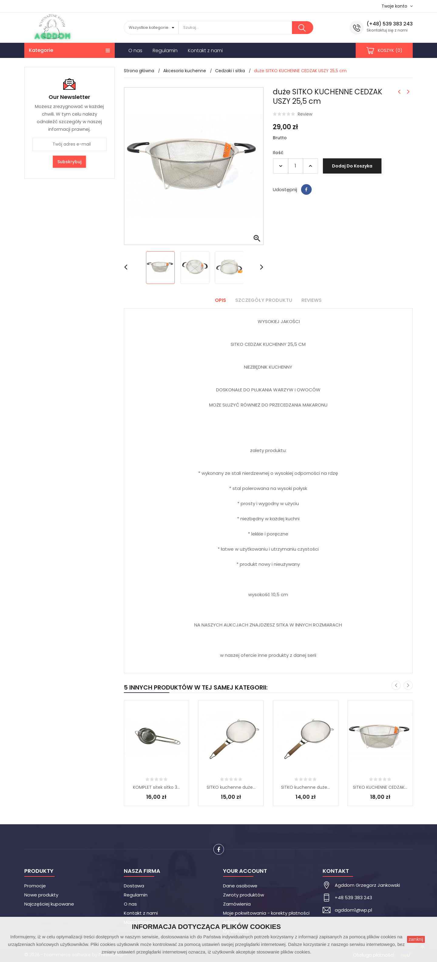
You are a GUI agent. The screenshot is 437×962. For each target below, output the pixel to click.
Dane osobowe (240, 886)
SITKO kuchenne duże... (231, 787)
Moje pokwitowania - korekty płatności (266, 913)
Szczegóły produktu (263, 300)
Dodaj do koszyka (352, 166)
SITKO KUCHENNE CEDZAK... (380, 787)
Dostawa (134, 886)
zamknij (416, 939)
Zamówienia (237, 904)
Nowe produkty (41, 895)
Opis (220, 300)
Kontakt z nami (141, 913)
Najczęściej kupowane (49, 904)
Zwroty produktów (243, 895)
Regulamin (135, 895)
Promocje (35, 886)
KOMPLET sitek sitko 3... (156, 787)
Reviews (311, 300)
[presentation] (396, 685)
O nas (130, 904)
